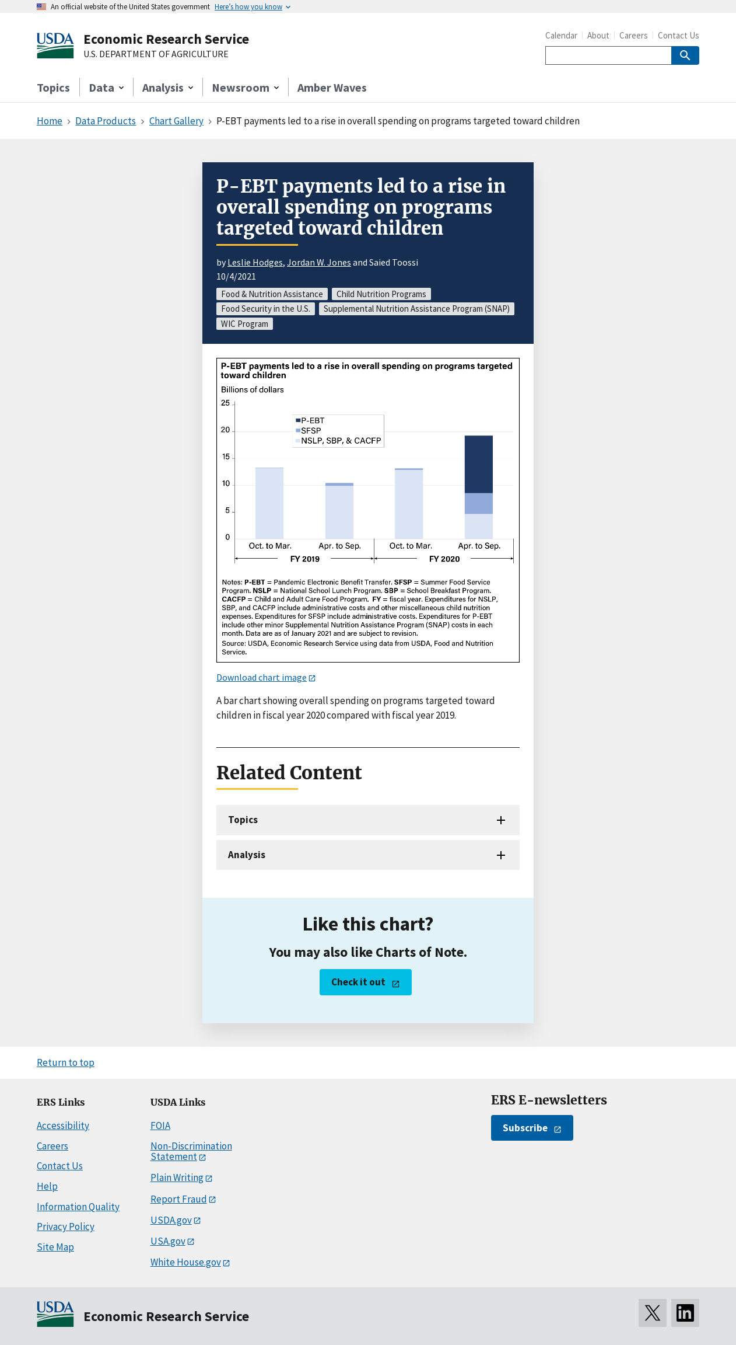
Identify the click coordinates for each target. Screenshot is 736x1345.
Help (47, 1186)
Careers (633, 35)
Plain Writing (177, 1177)
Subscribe (525, 1127)
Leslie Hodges (255, 262)
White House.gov (185, 1262)
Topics (53, 87)
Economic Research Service (166, 38)
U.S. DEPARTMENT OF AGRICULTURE (156, 54)
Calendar (561, 35)
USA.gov (167, 1241)
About (598, 35)
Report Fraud (178, 1199)
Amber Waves (332, 87)
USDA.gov (171, 1220)
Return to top (65, 1062)
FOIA (160, 1125)
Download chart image (261, 677)
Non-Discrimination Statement (191, 1151)
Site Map (55, 1247)
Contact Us (678, 35)
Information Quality (78, 1206)
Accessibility (63, 1125)
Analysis (246, 854)
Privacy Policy (65, 1226)
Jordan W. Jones (319, 262)
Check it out (358, 981)
